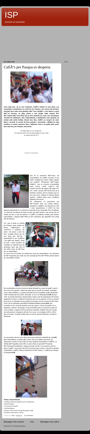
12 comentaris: (29, 415)
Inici (32, 422)
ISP (11, 14)
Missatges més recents (14, 422)
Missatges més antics (49, 422)
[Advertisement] (45, 43)
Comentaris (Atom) (19, 426)
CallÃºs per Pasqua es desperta (27, 67)
